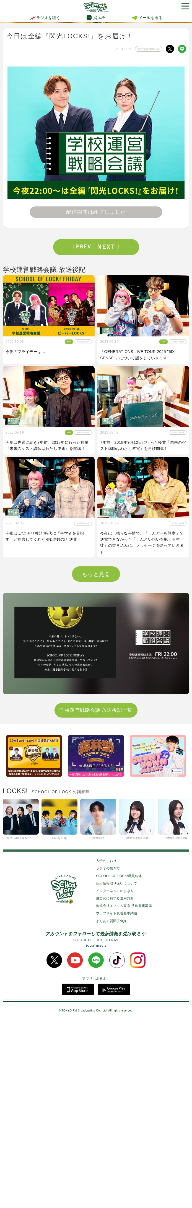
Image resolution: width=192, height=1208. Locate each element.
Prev (83, 247)
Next (108, 247)
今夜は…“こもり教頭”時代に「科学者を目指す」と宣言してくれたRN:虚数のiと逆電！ (45, 536)
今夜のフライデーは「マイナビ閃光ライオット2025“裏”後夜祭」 (47, 736)
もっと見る (96, 762)
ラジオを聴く (45, 17)
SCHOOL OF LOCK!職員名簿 (119, 1063)
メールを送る (150, 17)
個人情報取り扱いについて (116, 1071)
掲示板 (99, 17)
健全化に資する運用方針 (115, 1086)
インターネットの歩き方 (115, 1078)
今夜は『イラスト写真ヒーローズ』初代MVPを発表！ (48, 639)
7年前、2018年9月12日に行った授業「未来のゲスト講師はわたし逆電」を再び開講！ (143, 445)
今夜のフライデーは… (25, 351)
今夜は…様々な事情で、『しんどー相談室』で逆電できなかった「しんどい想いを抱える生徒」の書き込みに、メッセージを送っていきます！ (142, 542)
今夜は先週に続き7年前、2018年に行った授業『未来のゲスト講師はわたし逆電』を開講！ (47, 445)
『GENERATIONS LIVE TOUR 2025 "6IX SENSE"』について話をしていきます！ (137, 354)
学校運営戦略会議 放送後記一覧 (95, 898)
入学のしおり (106, 1048)
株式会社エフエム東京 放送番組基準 (124, 1093)
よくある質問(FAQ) (111, 1108)
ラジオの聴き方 (108, 1056)
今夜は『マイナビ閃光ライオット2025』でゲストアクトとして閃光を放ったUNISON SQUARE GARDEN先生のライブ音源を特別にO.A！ (143, 642)
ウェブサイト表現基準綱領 (116, 1101)
